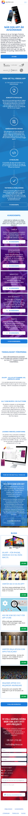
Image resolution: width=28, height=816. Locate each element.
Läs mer (14, 56)
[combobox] (14, 780)
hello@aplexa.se (14, 744)
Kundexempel (14, 205)
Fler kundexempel (14, 341)
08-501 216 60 (14, 740)
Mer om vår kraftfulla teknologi (14, 475)
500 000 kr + (6, 775)
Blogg (23, 813)
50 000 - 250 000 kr (7, 770)
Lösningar (6, 813)
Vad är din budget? (6, 767)
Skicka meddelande (14, 795)
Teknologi (15, 813)
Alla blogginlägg (14, 704)
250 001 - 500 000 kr (8, 773)
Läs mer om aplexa (14, 521)
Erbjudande (8, 809)
